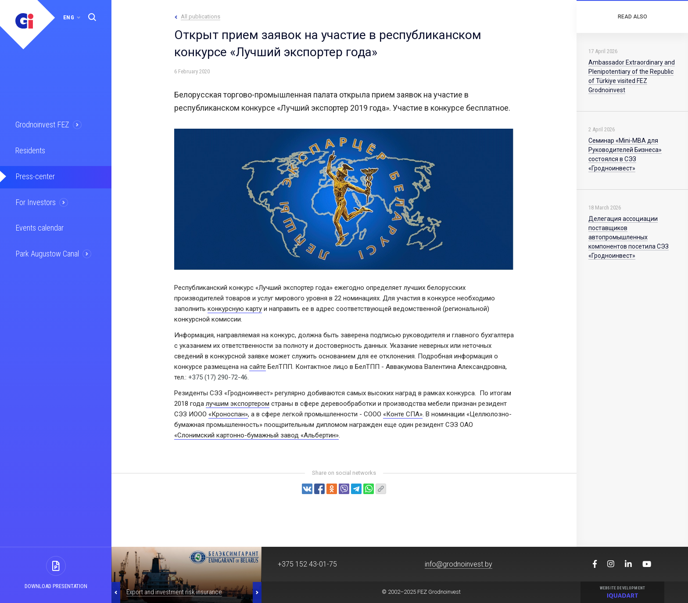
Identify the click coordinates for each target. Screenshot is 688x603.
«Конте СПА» (403, 414)
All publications (200, 16)
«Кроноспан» (228, 414)
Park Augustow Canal (46, 249)
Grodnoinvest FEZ (41, 124)
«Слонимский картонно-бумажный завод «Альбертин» (256, 435)
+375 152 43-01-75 (307, 564)
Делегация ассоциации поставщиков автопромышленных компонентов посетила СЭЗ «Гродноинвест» (628, 237)
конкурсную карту (235, 309)
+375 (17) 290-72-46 (217, 377)
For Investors (34, 199)
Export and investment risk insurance (174, 592)
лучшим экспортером (237, 404)
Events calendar (38, 224)
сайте (257, 367)
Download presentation (56, 586)
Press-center (33, 174)
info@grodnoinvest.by (458, 564)
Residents (29, 149)
